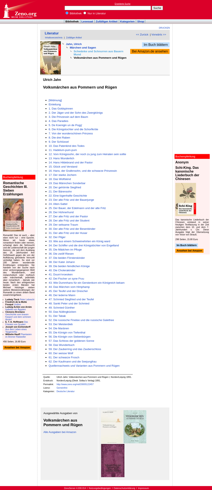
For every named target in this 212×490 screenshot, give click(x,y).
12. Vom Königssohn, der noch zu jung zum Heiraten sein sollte (87, 154)
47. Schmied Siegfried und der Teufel (71, 299)
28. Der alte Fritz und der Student (69, 220)
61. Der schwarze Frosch (64, 357)
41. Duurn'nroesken (61, 274)
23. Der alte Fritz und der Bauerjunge (71, 199)
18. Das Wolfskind (60, 179)
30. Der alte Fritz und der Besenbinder (72, 228)
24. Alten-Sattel (58, 203)
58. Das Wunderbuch (62, 345)
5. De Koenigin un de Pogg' (65, 125)
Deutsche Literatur (66, 391)
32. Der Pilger (57, 237)
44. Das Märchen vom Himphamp (69, 286)
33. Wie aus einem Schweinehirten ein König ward (79, 241)
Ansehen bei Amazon (189, 250)
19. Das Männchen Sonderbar (67, 183)
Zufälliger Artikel (107, 21)
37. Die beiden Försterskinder (67, 257)
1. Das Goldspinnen (61, 108)
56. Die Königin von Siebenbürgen (69, 336)
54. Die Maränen (59, 328)
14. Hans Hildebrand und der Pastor (71, 162)
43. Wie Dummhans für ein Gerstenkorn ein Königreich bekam (87, 282)
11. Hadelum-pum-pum (63, 150)
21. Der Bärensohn (60, 191)
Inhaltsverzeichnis (54, 37)
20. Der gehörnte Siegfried (65, 187)
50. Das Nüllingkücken (62, 311)
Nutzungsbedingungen (100, 488)
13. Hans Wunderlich (61, 158)
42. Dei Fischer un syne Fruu (66, 278)
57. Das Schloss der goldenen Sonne (71, 340)
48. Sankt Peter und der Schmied (69, 303)
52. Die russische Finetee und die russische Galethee (81, 320)
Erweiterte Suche (122, 4)
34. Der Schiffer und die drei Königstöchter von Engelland (84, 245)
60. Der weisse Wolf (61, 353)
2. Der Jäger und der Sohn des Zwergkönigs (76, 112)
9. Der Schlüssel (59, 141)
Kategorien (127, 21)
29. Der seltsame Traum (63, 224)
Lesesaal (87, 21)
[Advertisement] (193, 9)
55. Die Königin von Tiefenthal (67, 332)
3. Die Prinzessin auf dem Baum (68, 116)
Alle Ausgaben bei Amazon (59, 432)
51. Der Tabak (57, 315)
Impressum (143, 488)
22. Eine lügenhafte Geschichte (68, 195)
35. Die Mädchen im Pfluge (65, 249)
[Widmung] (55, 100)
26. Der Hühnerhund (61, 212)
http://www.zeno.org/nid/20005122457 (75, 384)
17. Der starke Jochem (62, 174)
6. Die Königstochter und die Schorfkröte (73, 129)
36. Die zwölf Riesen (61, 253)
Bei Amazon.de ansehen (150, 51)
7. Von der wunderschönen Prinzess (71, 133)
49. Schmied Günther (62, 307)
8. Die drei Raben (59, 137)
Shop (140, 21)
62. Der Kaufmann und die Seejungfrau (72, 361)
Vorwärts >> (158, 34)
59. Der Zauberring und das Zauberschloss (75, 349)
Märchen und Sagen (83, 47)
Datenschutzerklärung (124, 488)
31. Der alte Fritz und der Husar (68, 233)
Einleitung (55, 104)
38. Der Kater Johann (62, 262)
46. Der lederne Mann (62, 295)
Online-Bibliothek (19, 9)
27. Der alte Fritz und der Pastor (68, 216)
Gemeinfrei (62, 388)
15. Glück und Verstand (63, 166)
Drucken (164, 28)
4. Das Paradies (58, 121)
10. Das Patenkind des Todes (66, 145)
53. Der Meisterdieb (61, 324)
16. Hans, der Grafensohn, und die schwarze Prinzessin (83, 170)
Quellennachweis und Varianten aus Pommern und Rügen (84, 365)
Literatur (52, 33)
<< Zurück (142, 34)
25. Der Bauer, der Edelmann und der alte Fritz (77, 208)
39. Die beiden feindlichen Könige (69, 266)
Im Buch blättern (156, 44)
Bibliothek (74, 13)
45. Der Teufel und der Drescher (68, 291)
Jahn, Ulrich (74, 44)
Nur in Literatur (94, 13)
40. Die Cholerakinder (62, 270)
